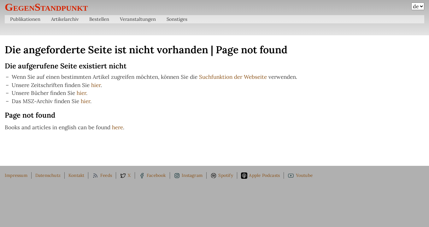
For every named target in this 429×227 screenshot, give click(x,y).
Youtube (300, 175)
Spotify (221, 175)
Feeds (102, 175)
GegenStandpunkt (46, 7)
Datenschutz (48, 175)
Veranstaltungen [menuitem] (138, 19)
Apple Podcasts (260, 175)
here (117, 127)
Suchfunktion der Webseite (233, 76)
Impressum (16, 175)
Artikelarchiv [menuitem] (65, 19)
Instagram (188, 175)
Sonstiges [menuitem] (177, 19)
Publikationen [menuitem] (25, 19)
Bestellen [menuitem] (99, 19)
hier (96, 85)
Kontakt (76, 175)
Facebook (152, 175)
